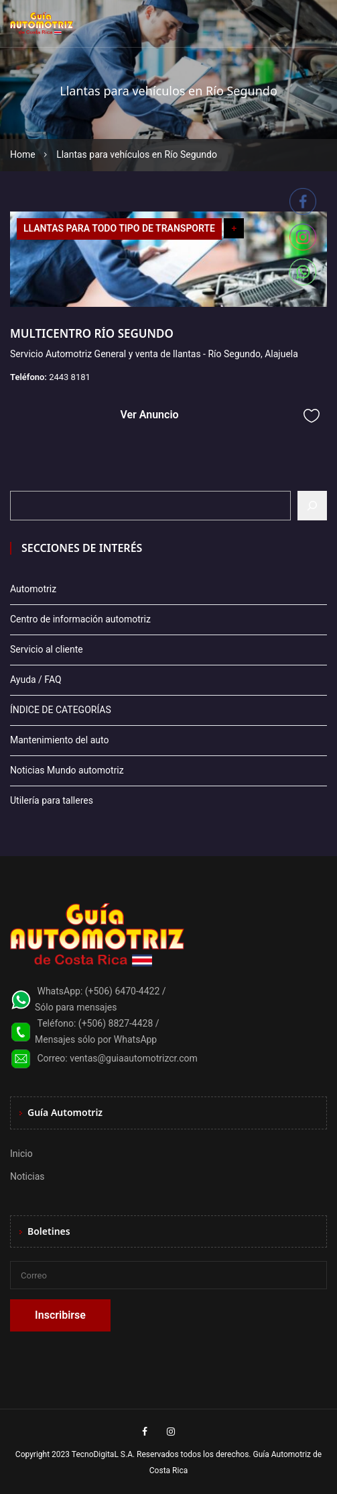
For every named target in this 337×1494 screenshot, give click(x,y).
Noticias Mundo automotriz (67, 770)
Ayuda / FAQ (36, 679)
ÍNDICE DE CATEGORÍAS (60, 709)
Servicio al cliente (46, 649)
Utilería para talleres (51, 800)
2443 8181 (69, 377)
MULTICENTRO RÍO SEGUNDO (92, 333)
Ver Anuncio (149, 414)
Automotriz (33, 588)
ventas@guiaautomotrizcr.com (134, 1058)
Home (23, 154)
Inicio (21, 1153)
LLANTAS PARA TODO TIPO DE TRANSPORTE (119, 228)
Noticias (27, 1176)
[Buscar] (312, 505)
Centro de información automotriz (80, 619)
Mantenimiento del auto (59, 740)
